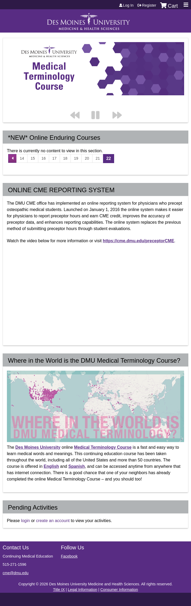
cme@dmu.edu (16, 573)
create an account (52, 520)
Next (119, 104)
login (25, 520)
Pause (98, 104)
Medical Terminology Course (103, 447)
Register (149, 5)
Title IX (59, 589)
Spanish (76, 466)
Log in (128, 5)
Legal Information (82, 589)
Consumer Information (119, 589)
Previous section (77, 104)
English (51, 466)
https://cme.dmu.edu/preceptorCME (138, 241)
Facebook (69, 556)
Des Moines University (37, 447)
